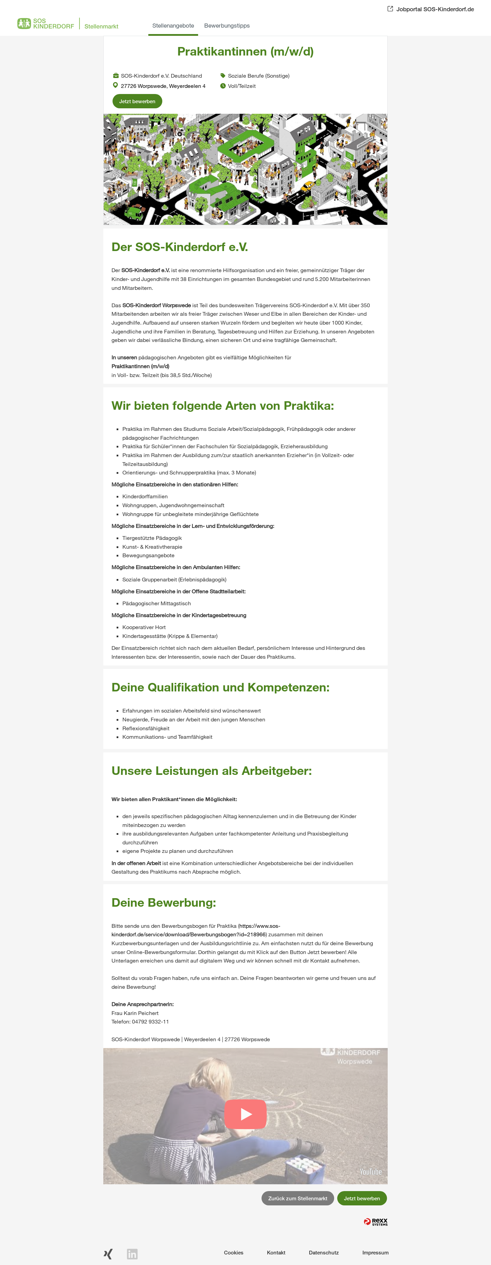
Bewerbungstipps (227, 25)
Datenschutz (324, 1252)
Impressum (375, 1252)
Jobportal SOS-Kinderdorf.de (435, 9)
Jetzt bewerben (137, 101)
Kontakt (276, 1252)
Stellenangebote (173, 25)
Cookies (233, 1252)
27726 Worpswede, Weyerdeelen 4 (159, 85)
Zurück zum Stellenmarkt (297, 1198)
